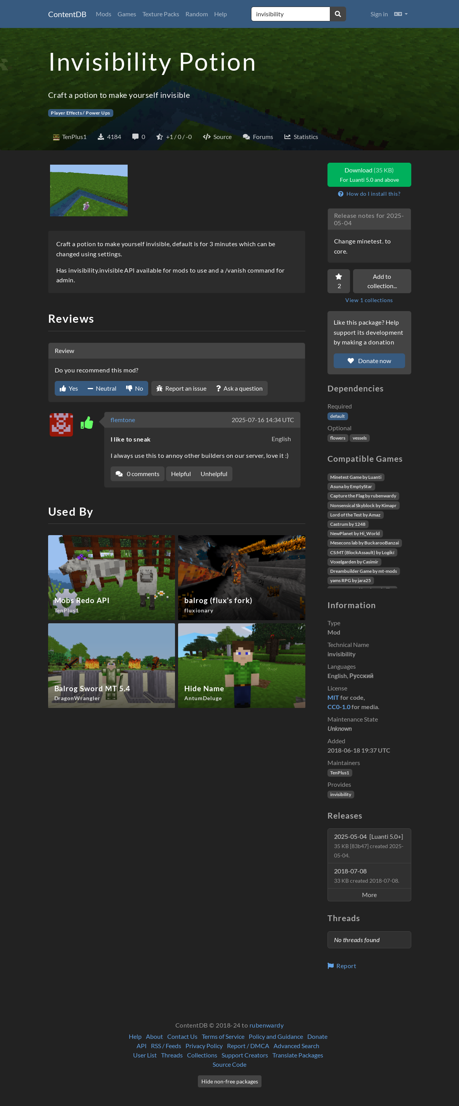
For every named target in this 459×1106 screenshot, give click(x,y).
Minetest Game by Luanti (355, 477)
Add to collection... (382, 281)
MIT (333, 697)
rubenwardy (266, 1025)
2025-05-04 (369, 846)
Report (342, 965)
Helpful (181, 473)
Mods (103, 13)
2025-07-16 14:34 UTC (263, 419)
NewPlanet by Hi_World (355, 533)
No (134, 388)
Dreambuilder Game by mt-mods (363, 571)
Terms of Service (223, 1036)
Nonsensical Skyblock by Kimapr (363, 505)
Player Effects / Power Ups (80, 113)
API (142, 1045)
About (154, 1036)
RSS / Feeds (166, 1045)
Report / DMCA (248, 1045)
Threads (172, 1055)
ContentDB (67, 14)
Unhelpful (214, 473)
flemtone (123, 419)
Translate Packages (297, 1055)
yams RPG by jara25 (350, 580)
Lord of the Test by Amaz (355, 515)
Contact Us (182, 1036)
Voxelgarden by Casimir (354, 562)
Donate (317, 1036)
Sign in (379, 13)
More (369, 894)
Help (220, 13)
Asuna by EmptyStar (351, 486)
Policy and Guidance (276, 1036)
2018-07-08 (366, 875)
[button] (401, 14)
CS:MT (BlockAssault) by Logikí (362, 552)
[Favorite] (338, 281)
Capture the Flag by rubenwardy (363, 496)
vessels (360, 438)
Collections (202, 1055)
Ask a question (239, 388)
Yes (69, 388)
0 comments (137, 473)
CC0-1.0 (338, 706)
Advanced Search (296, 1045)
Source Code (229, 1064)
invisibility (340, 794)
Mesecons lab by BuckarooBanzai (364, 543)
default (337, 416)
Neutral (102, 388)
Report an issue (181, 388)
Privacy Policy (204, 1045)
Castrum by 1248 (347, 524)
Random (196, 13)
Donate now (369, 360)
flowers (337, 438)
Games (127, 13)
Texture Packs (160, 13)
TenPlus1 (339, 773)
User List (145, 1055)
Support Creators (245, 1055)
